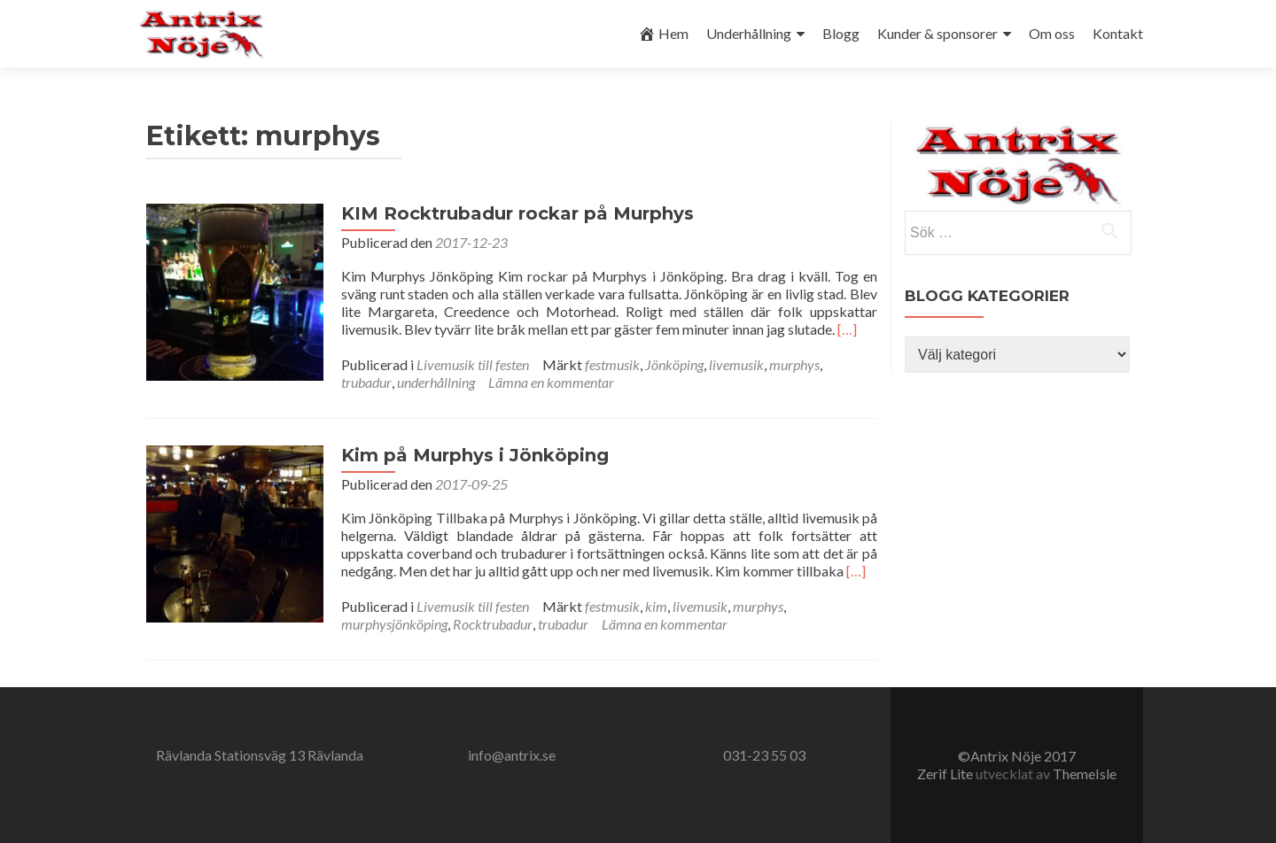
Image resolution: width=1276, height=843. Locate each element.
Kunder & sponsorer (937, 33)
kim (656, 606)
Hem (663, 34)
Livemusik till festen (472, 364)
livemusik (736, 364)
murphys (794, 364)
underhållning (436, 382)
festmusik (612, 364)
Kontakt (1118, 33)
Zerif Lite (946, 773)
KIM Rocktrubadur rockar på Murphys (517, 213)
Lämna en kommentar (551, 382)
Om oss (1052, 33)
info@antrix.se (512, 754)
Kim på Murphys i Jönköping (475, 455)
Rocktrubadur (493, 623)
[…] (847, 329)
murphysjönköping (394, 623)
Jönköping (674, 364)
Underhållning (748, 33)
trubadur (366, 382)
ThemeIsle (1084, 773)
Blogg (841, 33)
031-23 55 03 (764, 754)
